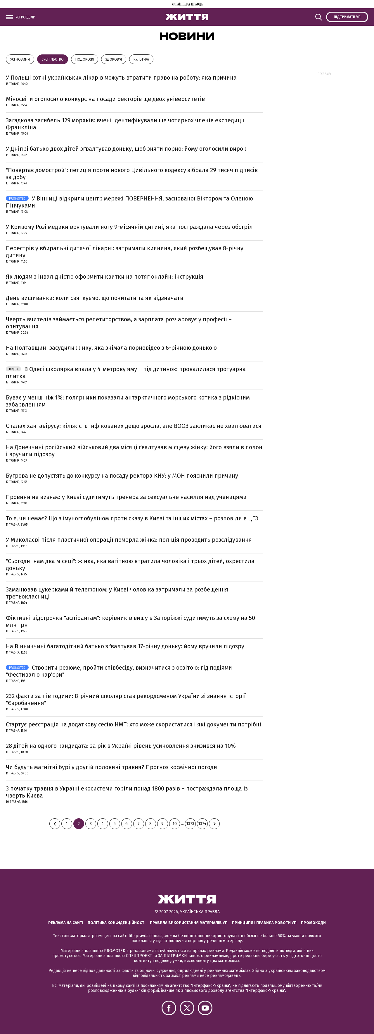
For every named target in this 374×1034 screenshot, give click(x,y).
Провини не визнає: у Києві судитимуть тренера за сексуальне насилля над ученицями (126, 496)
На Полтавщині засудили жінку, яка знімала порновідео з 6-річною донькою (111, 347)
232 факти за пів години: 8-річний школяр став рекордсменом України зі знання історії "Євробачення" (126, 699)
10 (174, 823)
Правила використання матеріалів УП (189, 922)
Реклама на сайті (65, 922)
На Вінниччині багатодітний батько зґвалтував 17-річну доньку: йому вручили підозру (125, 646)
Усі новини (20, 59)
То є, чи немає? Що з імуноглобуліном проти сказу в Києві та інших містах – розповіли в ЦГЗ (132, 518)
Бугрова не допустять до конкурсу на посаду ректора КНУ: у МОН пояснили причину (122, 475)
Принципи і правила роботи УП (264, 922)
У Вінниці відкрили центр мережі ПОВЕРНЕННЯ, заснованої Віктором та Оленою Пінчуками (129, 202)
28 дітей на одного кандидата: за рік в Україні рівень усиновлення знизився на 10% (121, 745)
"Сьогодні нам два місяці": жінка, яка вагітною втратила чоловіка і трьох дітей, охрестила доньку (130, 565)
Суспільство (52, 59)
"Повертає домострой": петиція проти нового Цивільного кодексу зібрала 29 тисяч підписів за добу (132, 174)
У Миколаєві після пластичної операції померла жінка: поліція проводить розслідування (129, 539)
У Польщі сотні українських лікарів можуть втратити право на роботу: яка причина (121, 77)
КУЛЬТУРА (141, 59)
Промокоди (313, 922)
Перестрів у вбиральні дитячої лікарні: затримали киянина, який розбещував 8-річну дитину (124, 252)
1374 (202, 823)
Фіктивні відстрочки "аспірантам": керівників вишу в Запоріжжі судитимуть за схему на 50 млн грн (130, 621)
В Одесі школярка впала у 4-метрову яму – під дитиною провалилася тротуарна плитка (126, 373)
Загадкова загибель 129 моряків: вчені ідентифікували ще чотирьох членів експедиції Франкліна (125, 124)
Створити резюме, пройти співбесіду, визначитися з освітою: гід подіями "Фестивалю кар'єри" (119, 671)
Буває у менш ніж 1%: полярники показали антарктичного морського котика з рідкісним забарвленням (128, 401)
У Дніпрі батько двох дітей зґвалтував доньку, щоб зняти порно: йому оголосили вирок (126, 148)
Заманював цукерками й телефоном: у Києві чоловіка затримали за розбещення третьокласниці (117, 593)
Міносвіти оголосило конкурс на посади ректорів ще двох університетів (105, 98)
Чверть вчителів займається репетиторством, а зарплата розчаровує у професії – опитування (119, 323)
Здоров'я (113, 59)
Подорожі (84, 59)
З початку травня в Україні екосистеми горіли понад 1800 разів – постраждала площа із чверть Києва (127, 792)
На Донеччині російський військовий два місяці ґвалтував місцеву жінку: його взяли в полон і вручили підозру (134, 451)
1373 (190, 823)
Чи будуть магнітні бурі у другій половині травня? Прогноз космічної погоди (111, 767)
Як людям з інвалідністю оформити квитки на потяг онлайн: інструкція (104, 276)
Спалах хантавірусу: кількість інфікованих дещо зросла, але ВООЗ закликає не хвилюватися (134, 425)
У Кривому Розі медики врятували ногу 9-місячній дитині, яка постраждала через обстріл (129, 226)
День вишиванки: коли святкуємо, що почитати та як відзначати (94, 297)
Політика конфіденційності (117, 922)
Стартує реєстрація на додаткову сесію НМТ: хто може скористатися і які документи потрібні (133, 724)
